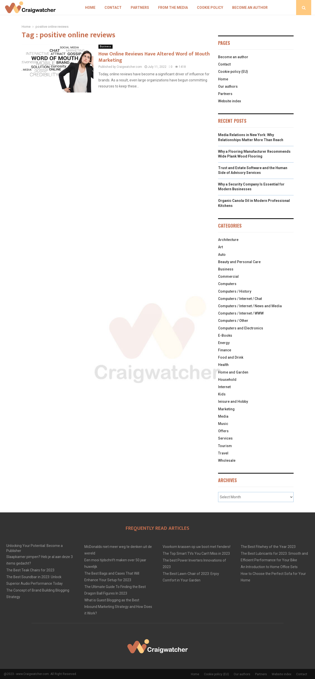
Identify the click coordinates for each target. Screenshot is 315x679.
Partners (140, 8)
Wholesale (226, 460)
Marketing (226, 409)
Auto (222, 255)
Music (223, 424)
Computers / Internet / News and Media (250, 306)
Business (105, 46)
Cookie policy (210, 8)
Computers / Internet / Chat (240, 299)
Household (227, 380)
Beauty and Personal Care (239, 262)
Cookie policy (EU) (233, 72)
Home (90, 8)
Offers (223, 431)
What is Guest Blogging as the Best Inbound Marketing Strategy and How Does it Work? (118, 606)
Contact (113, 8)
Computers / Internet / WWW (241, 313)
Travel (223, 453)
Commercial (228, 276)
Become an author (250, 8)
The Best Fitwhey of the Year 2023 (268, 547)
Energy (224, 343)
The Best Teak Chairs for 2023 (30, 570)
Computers (227, 284)
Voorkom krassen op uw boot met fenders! (196, 547)
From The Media (173, 8)
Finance (224, 350)
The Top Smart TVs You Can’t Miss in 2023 (196, 553)
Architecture (228, 240)
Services (225, 438)
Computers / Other (233, 321)
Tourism (225, 446)
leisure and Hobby (233, 401)
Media (223, 416)
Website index (229, 101)
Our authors (228, 86)
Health (223, 365)
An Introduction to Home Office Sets (269, 567)
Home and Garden (233, 372)
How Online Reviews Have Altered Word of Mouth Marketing (154, 57)
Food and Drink (230, 357)
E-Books (225, 335)
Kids (222, 394)
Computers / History (234, 291)
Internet (224, 387)
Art (220, 247)
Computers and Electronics (240, 328)
